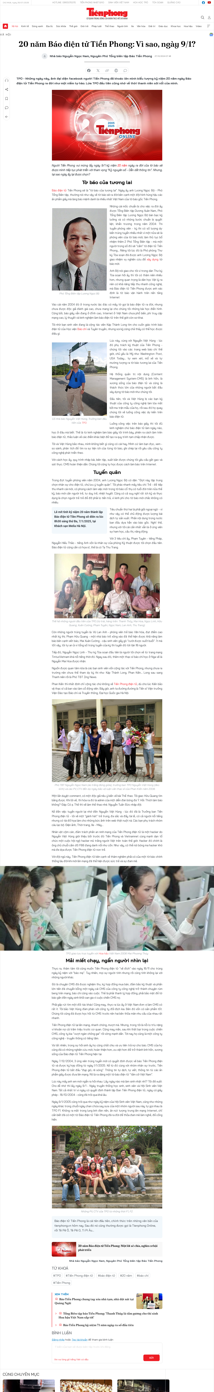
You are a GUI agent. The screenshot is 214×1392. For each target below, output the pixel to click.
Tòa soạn (157, 2)
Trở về (7, 117)
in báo (116, 71)
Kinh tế (25, 26)
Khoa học (176, 26)
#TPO (57, 1275)
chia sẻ (89, 71)
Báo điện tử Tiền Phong (107, 14)
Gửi (151, 1357)
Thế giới (73, 26)
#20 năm (126, 1275)
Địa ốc (49, 26)
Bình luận (7, 108)
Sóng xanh (37, 26)
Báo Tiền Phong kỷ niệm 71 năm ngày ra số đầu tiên (96, 1325)
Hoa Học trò (140, 2)
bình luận (125, 71)
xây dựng (152, 259)
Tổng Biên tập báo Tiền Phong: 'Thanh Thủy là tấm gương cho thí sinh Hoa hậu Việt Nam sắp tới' (108, 1315)
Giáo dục (163, 26)
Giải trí (151, 26)
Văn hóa (141, 26)
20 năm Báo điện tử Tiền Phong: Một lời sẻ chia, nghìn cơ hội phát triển (118, 1248)
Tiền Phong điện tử (125, 684)
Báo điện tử (59, 190)
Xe (132, 26)
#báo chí (143, 1275)
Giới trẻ (84, 26)
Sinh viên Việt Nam (118, 2)
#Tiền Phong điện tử (79, 1275)
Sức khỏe (61, 26)
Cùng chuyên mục (21, 1374)
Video (199, 26)
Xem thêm (208, 26)
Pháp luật (97, 26)
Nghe (7, 80)
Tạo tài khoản (80, 1339)
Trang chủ (5, 26)
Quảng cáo (173, 2)
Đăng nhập (58, 1339)
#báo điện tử (106, 1275)
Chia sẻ (7, 89)
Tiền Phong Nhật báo (92, 2)
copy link (107, 71)
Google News (211, 34)
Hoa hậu (188, 26)
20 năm (122, 165)
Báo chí (82, 329)
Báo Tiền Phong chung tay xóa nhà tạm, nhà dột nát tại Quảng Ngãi (94, 1301)
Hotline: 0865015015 (64, 2)
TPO (84, 422)
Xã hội (15, 26)
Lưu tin (7, 99)
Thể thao (109, 26)
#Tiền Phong (61, 1283)
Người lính (122, 26)
